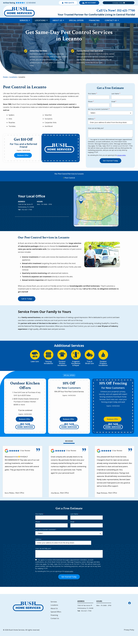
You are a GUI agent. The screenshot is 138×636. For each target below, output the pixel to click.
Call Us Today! (26, 299)
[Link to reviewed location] (22, 451)
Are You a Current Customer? (98, 109)
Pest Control (70, 178)
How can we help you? (96, 128)
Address (91, 119)
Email (113, 101)
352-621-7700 (27, 210)
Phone (90, 101)
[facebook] (129, 602)
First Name (92, 93)
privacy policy (121, 155)
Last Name (115, 93)
